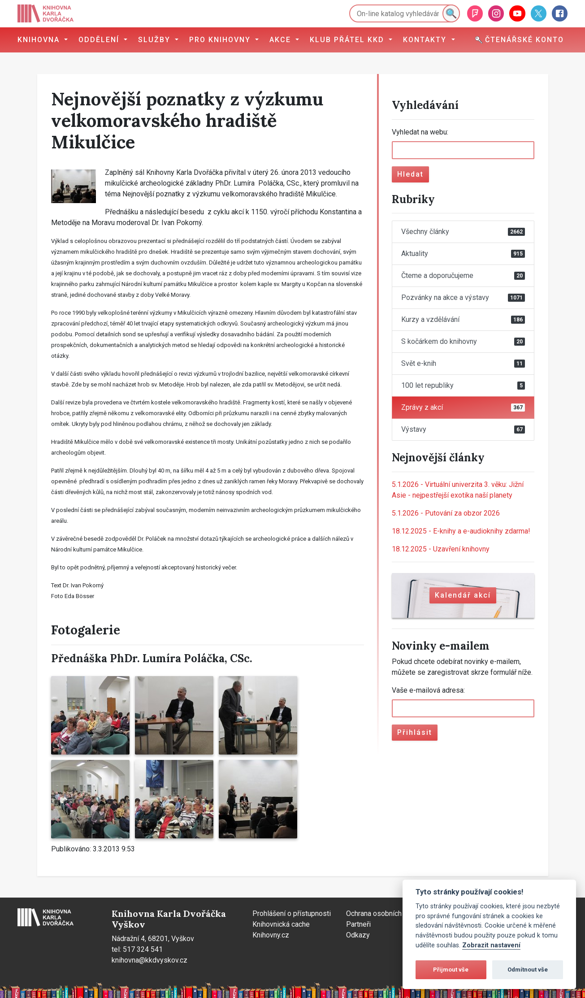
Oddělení (100, 39)
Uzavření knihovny (441, 549)
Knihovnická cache (281, 924)
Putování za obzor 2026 (446, 513)
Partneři (358, 924)
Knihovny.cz (270, 935)
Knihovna (39, 39)
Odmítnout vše (527, 969)
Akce (281, 39)
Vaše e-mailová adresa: (428, 690)
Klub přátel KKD (348, 39)
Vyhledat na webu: (420, 132)
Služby (155, 39)
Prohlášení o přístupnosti (291, 913)
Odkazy (358, 935)
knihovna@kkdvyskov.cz (149, 960)
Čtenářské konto (519, 39)
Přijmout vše (450, 969)
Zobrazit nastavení (491, 945)
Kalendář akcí (463, 595)
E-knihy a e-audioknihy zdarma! (461, 531)
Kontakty (426, 39)
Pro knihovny (221, 39)
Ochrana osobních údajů (383, 913)
